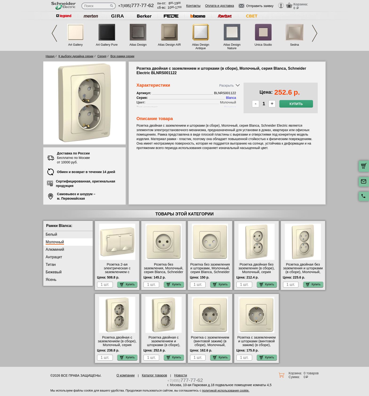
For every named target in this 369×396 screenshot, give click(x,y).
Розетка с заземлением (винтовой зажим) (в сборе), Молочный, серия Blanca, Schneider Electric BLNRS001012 (210, 344)
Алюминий (55, 249)
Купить (296, 104)
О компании (125, 375)
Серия (101, 56)
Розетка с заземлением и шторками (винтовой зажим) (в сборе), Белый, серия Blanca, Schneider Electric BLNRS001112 (256, 346)
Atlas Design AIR (169, 44)
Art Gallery (75, 44)
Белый (51, 234)
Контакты (193, 6)
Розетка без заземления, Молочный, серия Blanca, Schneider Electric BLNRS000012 (163, 270)
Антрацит (54, 257)
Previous (54, 33)
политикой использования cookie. (225, 390)
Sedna (294, 44)
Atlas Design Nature (232, 46)
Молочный (55, 242)
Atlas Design (138, 44)
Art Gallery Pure (106, 44)
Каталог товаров (154, 375)
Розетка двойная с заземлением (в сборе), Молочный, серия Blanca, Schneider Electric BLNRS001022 (117, 344)
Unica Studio (263, 44)
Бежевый (54, 272)
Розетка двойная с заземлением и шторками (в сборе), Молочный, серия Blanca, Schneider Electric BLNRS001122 (163, 346)
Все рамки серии (122, 56)
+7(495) (136, 6)
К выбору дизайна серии (76, 56)
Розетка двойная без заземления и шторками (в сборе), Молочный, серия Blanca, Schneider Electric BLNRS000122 (303, 272)
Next (314, 33)
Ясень (51, 280)
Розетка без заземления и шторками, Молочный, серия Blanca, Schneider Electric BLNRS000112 (210, 270)
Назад (50, 56)
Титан (51, 265)
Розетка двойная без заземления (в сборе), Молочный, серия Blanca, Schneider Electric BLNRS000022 (256, 272)
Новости (180, 375)
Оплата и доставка (219, 6)
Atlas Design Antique (200, 46)
